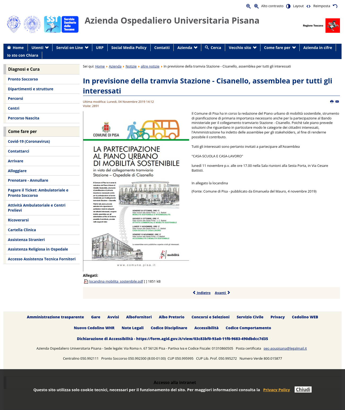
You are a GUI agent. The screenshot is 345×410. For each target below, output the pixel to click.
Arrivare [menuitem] (15, 160)
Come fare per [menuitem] (277, 47)
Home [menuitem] (18, 47)
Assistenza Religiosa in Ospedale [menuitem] (38, 249)
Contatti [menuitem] (162, 47)
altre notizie (150, 66)
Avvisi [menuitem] (113, 316)
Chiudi (303, 389)
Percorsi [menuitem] (15, 98)
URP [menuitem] (100, 47)
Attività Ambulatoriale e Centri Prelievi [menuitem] (36, 208)
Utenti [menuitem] (37, 47)
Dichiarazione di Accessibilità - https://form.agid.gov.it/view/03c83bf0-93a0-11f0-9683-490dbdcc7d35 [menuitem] (172, 338)
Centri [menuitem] (13, 108)
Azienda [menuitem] (184, 47)
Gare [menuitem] (96, 316)
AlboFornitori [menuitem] (139, 316)
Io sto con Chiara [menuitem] (22, 55)
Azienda (115, 66)
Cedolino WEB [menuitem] (305, 316)
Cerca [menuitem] (216, 47)
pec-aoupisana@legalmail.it (285, 348)
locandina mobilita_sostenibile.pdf (116, 281)
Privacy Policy (276, 389)
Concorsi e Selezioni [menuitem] (210, 316)
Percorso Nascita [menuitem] (23, 118)
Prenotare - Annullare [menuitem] (28, 180)
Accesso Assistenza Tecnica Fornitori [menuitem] (42, 258)
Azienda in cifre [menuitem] (317, 47)
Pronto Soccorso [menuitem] (23, 79)
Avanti (222, 292)
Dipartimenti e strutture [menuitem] (30, 88)
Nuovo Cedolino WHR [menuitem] (94, 327)
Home (100, 66)
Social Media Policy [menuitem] (129, 47)
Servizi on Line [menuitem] (69, 47)
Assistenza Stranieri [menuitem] (26, 239)
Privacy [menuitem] (277, 316)
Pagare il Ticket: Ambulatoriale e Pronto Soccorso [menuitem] (38, 193)
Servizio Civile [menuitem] (250, 316)
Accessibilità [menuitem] (206, 327)
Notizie (131, 66)
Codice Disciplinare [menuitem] (169, 327)
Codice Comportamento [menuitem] (248, 327)
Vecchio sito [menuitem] (240, 47)
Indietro (201, 292)
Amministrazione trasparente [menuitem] (55, 316)
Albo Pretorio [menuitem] (171, 316)
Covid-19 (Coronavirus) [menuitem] (29, 141)
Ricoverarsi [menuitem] (18, 219)
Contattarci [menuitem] (18, 151)
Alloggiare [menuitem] (17, 170)
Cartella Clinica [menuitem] (22, 229)
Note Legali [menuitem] (133, 327)
